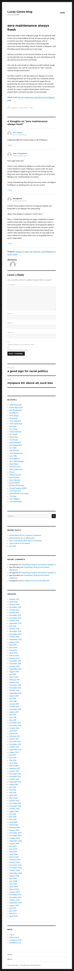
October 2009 (14, 838)
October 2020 (14, 637)
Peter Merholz (14, 480)
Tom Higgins (14, 499)
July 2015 (12, 715)
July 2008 (13, 878)
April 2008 (13, 887)
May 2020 (13, 650)
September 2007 (15, 903)
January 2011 (14, 801)
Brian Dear (13, 418)
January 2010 (14, 830)
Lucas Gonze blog (19, 11)
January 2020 (14, 658)
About (9, 959)
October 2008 (14, 870)
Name (10, 313)
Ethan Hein (13, 437)
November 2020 (15, 634)
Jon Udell (12, 448)
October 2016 (14, 690)
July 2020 (12, 645)
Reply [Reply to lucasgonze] (10, 243)
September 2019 (15, 669)
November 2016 (15, 688)
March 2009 (14, 857)
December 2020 (15, 631)
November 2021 (15, 618)
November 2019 (15, 664)
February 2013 (14, 736)
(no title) (12, 546)
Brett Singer (14, 416)
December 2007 (15, 895)
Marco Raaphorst (20, 153)
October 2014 (14, 728)
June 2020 (13, 647)
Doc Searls (13, 434)
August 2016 (13, 696)
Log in (11, 935)
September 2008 (15, 873)
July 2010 (12, 814)
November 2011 (15, 776)
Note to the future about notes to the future (25, 541)
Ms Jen (12, 472)
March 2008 (14, 889)
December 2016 (15, 685)
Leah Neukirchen (16, 453)
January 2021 (14, 629)
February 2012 (14, 768)
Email (10, 323)
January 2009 (14, 862)
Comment (11, 285)
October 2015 (14, 707)
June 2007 (13, 911)
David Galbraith (15, 432)
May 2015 (12, 720)
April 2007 (13, 916)
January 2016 (14, 704)
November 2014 (15, 725)
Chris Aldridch (15, 421)
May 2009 (13, 852)
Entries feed (14, 937)
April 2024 (13, 602)
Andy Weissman (15, 405)
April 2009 (13, 854)
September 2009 (15, 841)
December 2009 (15, 833)
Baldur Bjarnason (16, 408)
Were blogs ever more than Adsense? (35, 581)
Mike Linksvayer (16, 469)
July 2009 (13, 846)
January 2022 (14, 613)
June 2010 (13, 817)
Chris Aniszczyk (15, 424)
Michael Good (14, 467)
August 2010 (14, 811)
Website (10, 332)
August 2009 (14, 844)
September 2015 (15, 709)
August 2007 (14, 905)
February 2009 (15, 860)
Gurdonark (13, 440)
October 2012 (14, 747)
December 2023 (15, 607)
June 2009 (13, 849)
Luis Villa (13, 456)
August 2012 (13, 752)
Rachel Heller (14, 483)
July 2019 (12, 674)
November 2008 (15, 868)
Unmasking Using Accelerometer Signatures (38, 564)
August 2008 (14, 876)
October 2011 (14, 779)
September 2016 (15, 693)
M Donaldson (14, 459)
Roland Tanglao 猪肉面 (18, 488)
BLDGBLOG (13, 413)
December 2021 (15, 615)
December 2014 (15, 723)
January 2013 (14, 739)
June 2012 (12, 758)
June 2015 (12, 717)
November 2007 (15, 897)
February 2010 (14, 827)
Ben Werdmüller (15, 410)
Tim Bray (13, 496)
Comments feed (15, 940)
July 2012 (12, 755)
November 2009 (15, 835)
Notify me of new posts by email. (17, 350)
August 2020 (14, 642)
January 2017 (14, 682)
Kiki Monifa (14, 450)
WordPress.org (15, 943)
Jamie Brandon (15, 442)
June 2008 (13, 881)
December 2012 (15, 741)
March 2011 (13, 798)
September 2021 (15, 623)
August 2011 (13, 784)
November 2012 (15, 744)
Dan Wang (13, 429)
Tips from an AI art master (19, 543)
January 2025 (14, 599)
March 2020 (14, 656)
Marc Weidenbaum (16, 461)
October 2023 (14, 610)
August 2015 (13, 712)
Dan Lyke (12, 426)
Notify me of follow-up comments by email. (20, 344)
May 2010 (12, 819)
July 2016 (12, 698)
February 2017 (14, 680)
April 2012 (13, 763)
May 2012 (12, 760)
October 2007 (14, 900)
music (31, 108)
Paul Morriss (14, 477)
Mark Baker (14, 464)
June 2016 (12, 701)
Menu (62, 13)
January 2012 (14, 771)
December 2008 (15, 865)
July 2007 (12, 908)
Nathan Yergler (15, 475)
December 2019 (15, 661)
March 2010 (13, 825)
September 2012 (15, 750)
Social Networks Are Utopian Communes (25, 535)
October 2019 (14, 666)
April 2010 (13, 822)
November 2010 (15, 806)
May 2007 (13, 913)
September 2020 (15, 639)
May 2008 (13, 884)
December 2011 (15, 774)
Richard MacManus (16, 485)
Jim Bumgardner (15, 445)
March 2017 (13, 677)
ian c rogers (18, 132)
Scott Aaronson (15, 491)
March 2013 (13, 733)
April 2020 (13, 653)
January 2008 (14, 892)
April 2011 (13, 795)
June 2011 (12, 790)
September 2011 (15, 782)
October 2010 (14, 809)
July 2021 (12, 626)
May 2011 (12, 793)
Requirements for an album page (22, 538)
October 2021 (14, 621)
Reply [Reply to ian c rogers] (10, 145)
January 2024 (14, 604)
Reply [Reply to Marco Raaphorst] (10, 190)
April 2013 (13, 731)
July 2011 (12, 787)
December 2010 (15, 803)
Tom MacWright (15, 502)
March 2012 (13, 766)
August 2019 (13, 672)
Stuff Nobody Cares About (19, 493)
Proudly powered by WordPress (30, 965)
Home (9, 954)
